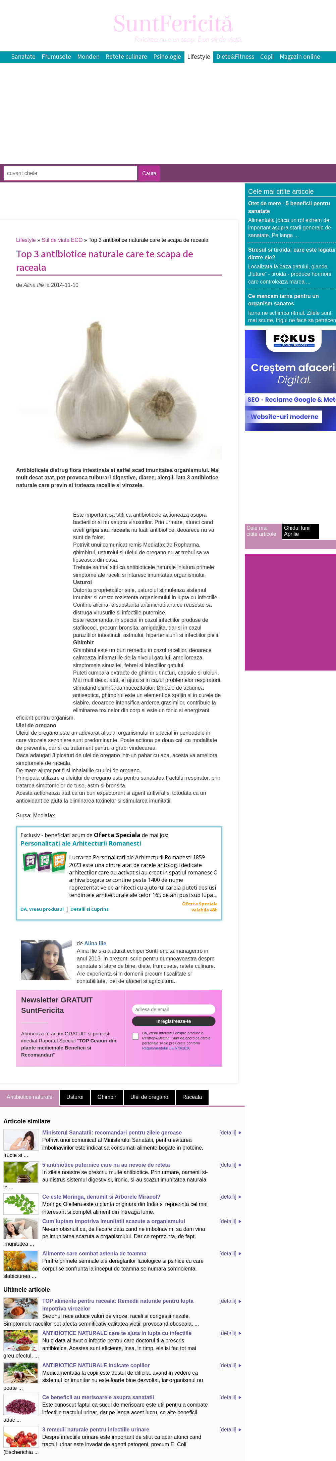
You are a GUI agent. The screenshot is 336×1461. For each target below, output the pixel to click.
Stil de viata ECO (62, 240)
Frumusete (56, 56)
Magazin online (300, 56)
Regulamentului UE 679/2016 (166, 1048)
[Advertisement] (122, 159)
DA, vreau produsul (42, 909)
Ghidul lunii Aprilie (297, 531)
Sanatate (23, 56)
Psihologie (167, 56)
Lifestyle (198, 56)
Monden (88, 56)
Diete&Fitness (235, 56)
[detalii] (227, 1132)
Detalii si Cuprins (89, 909)
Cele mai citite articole (261, 531)
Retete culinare (126, 56)
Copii (267, 56)
